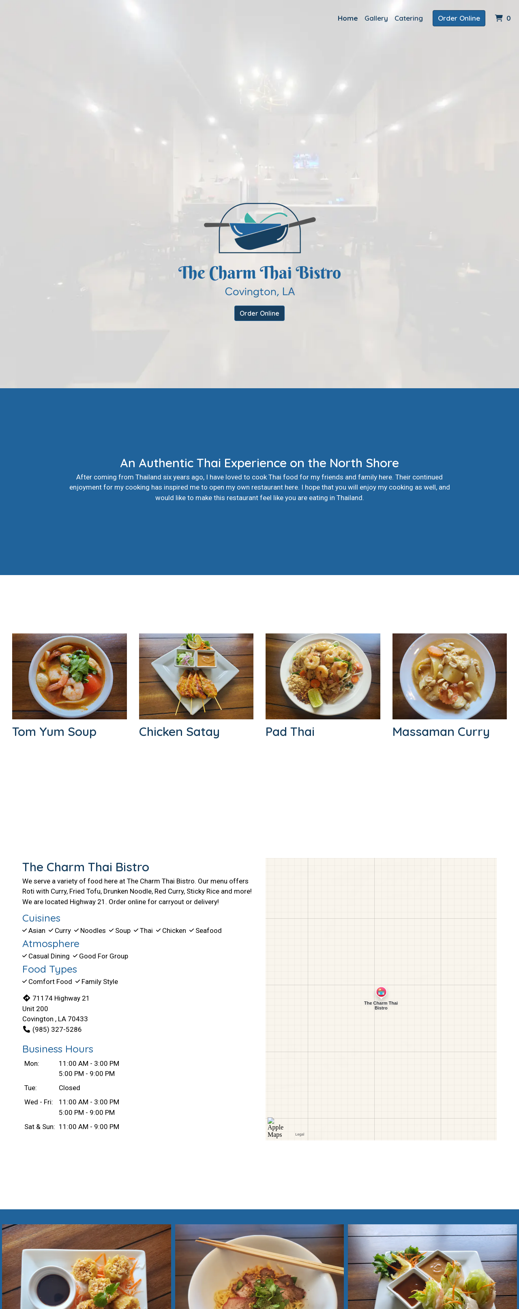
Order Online (459, 18)
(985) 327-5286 (52, 1029)
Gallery (376, 18)
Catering (409, 18)
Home (348, 18)
